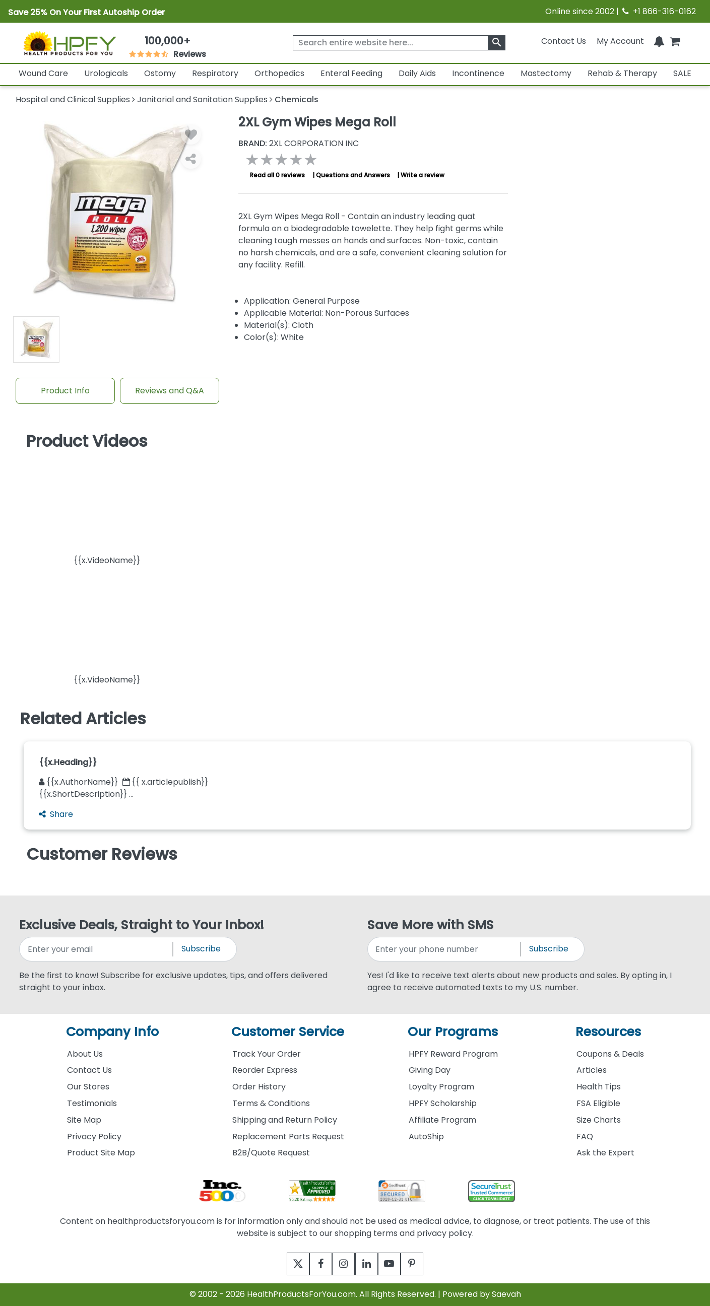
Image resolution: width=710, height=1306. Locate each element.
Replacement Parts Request (288, 1136)
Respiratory (215, 73)
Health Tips (598, 1086)
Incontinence (478, 73)
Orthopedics (279, 73)
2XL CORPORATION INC (298, 144)
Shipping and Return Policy (284, 1120)
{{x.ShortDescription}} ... (86, 794)
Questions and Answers (353, 175)
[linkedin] (369, 1264)
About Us (85, 1054)
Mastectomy (546, 73)
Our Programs (453, 1032)
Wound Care (43, 73)
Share (56, 814)
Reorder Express (264, 1070)
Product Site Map (101, 1152)
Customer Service (287, 1032)
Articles (591, 1070)
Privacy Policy (94, 1136)
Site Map (84, 1120)
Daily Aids (417, 73)
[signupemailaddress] (96, 949)
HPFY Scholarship (443, 1103)
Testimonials (92, 1103)
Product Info (65, 390)
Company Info (112, 1032)
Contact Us (563, 41)
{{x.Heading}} (68, 762)
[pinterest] (424, 1264)
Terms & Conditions (271, 1103)
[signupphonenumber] (444, 949)
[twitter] (286, 1264)
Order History (259, 1086)
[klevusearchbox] (496, 42)
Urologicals (106, 73)
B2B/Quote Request (271, 1152)
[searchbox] (399, 42)
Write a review (422, 175)
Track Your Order (266, 1054)
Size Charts (598, 1120)
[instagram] (341, 1264)
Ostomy (160, 73)
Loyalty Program (441, 1086)
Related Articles (83, 718)
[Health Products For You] (69, 42)
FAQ (584, 1136)
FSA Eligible (598, 1103)
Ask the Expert (605, 1152)
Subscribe (201, 948)
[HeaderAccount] (620, 41)
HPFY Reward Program (453, 1054)
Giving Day (429, 1070)
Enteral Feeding (351, 73)
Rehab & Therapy (622, 73)
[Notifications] (659, 41)
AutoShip (426, 1136)
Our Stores (88, 1086)
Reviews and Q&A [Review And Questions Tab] (169, 390)
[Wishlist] (191, 134)
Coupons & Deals (610, 1054)
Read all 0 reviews (277, 175)
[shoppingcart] (675, 41)
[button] (106, 511)
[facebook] (313, 1264)
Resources (608, 1032)
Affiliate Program (442, 1120)
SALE (682, 73)
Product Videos (87, 441)
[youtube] (396, 1264)
